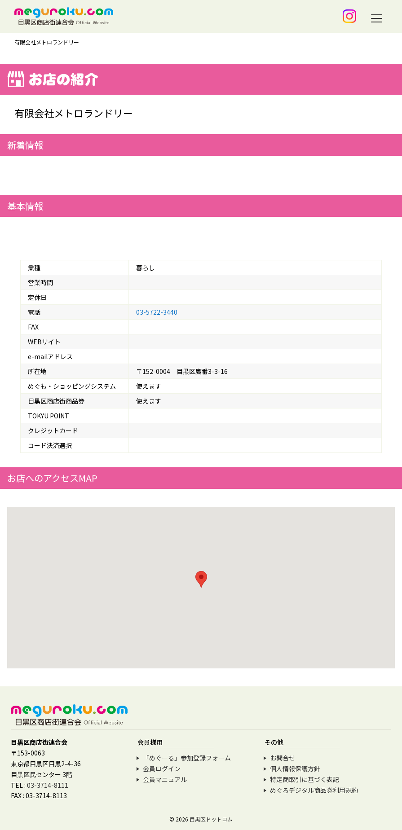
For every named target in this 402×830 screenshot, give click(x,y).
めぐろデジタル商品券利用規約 (314, 790)
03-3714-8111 (47, 785)
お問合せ (282, 757)
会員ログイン (162, 768)
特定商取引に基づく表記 (304, 779)
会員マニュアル (165, 779)
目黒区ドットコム (211, 819)
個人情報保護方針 (295, 768)
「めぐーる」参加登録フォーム (187, 757)
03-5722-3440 (156, 311)
